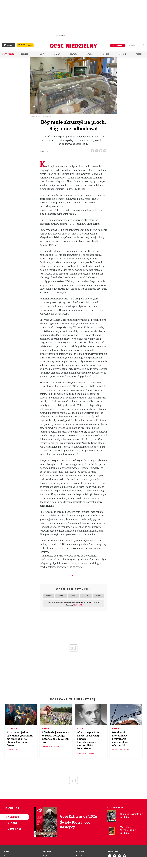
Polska (40, 54)
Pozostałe (11, 828)
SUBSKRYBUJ (117, 45)
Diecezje (122, 54)
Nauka (90, 54)
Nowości (11, 817)
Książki (11, 823)
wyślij (105, 150)
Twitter (97, 150)
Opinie (106, 54)
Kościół (24, 54)
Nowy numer (8, 54)
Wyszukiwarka (143, 45)
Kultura (73, 54)
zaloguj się (133, 45)
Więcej (139, 54)
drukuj (101, 150)
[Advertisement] (73, 18)
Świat (57, 54)
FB (93, 150)
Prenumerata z (22, 45)
